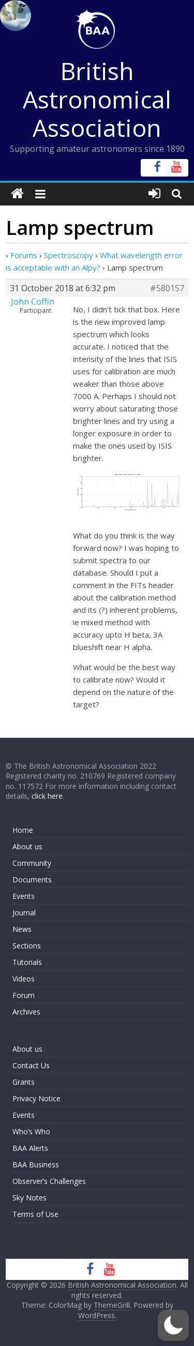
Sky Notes (29, 1197)
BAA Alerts (30, 1148)
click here (47, 796)
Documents (32, 879)
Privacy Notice (36, 1098)
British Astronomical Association (97, 99)
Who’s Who (31, 1131)
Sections (26, 946)
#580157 (167, 288)
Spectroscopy (68, 255)
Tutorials (27, 962)
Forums (23, 255)
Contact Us (31, 1065)
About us (27, 846)
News (22, 929)
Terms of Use (35, 1214)
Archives (26, 1012)
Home (22, 830)
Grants (23, 1082)
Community (31, 863)
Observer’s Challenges (49, 1181)
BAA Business (35, 1164)
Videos (23, 979)
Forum (23, 995)
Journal (24, 912)
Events (23, 896)
